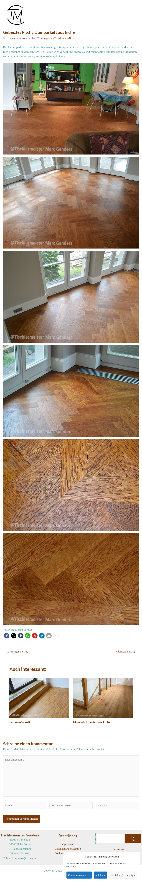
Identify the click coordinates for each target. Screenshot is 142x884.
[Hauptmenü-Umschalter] (135, 15)
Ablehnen (100, 875)
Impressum (67, 843)
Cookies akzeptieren (79, 875)
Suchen (133, 838)
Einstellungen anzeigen (123, 875)
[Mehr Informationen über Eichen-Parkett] (39, 697)
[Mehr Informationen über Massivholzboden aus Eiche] (103, 697)
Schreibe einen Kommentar (19, 38)
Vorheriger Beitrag (15, 651)
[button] (6, 635)
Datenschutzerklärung (68, 848)
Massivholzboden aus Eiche (92, 722)
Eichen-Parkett (19, 722)
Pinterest (118, 849)
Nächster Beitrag (127, 651)
